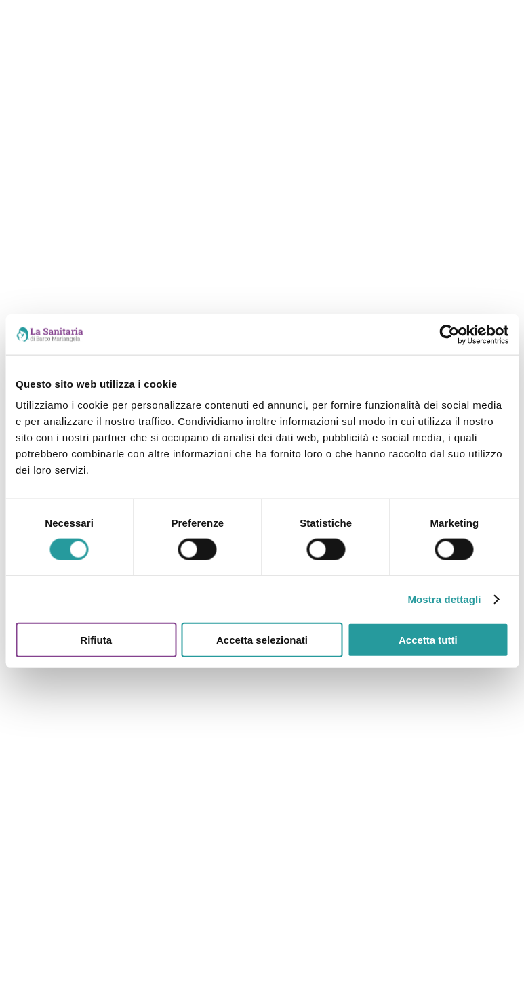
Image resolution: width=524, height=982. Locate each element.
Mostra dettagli (444, 599)
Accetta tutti (428, 640)
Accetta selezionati (262, 640)
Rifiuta (96, 640)
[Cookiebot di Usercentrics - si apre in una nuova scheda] (449, 334)
